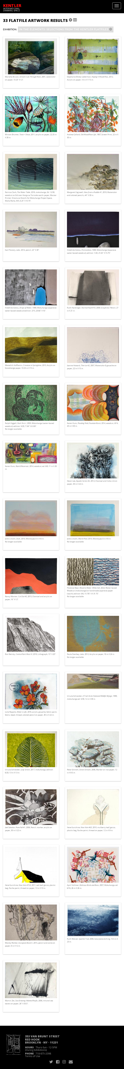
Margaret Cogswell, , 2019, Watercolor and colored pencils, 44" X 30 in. (92, 193)
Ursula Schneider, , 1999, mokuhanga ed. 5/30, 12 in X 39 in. (92, 697)
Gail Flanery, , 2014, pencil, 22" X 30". (22, 250)
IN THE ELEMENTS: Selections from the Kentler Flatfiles (65, 29)
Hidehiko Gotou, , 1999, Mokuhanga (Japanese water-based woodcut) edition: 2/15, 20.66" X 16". (30, 309)
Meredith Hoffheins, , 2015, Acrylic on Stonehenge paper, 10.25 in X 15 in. (30, 366)
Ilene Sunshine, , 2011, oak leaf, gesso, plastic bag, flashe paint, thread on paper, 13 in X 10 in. (30, 886)
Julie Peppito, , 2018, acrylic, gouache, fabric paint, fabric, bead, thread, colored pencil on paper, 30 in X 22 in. (31, 713)
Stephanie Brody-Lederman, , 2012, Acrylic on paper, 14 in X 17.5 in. (90, 78)
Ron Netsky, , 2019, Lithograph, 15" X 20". (30, 654)
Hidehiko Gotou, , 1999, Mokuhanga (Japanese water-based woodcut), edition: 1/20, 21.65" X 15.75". (91, 251)
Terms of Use (32, 1056)
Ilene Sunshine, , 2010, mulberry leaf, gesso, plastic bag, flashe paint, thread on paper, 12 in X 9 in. (91, 828)
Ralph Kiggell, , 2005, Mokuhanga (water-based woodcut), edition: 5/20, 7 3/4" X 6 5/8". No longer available (29, 426)
